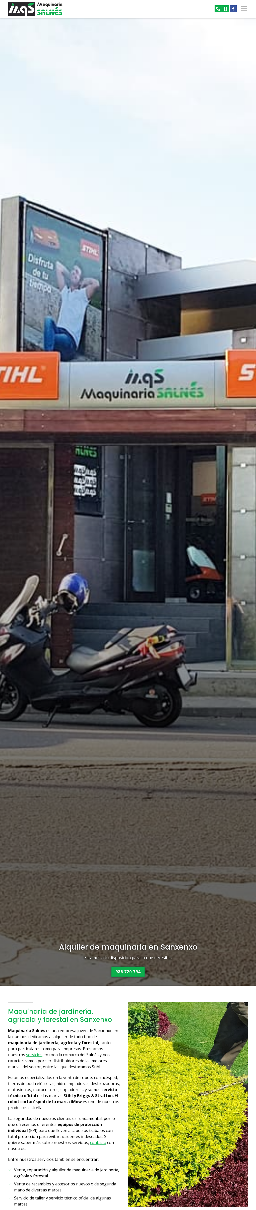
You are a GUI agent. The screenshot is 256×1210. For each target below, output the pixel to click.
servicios (34, 1055)
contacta (98, 1143)
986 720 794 (128, 972)
